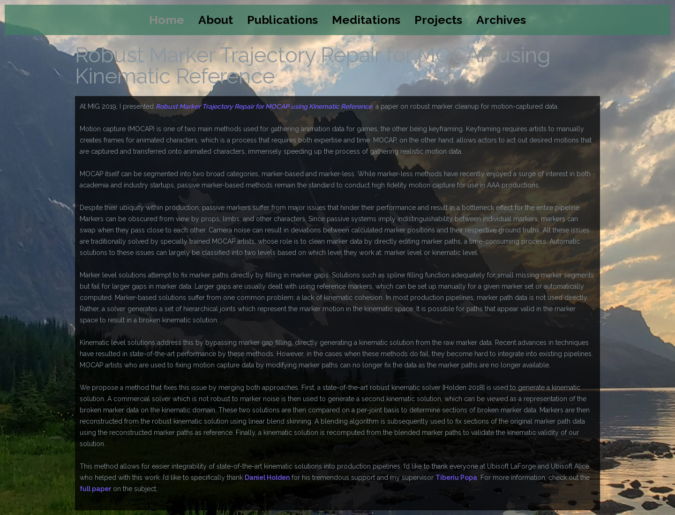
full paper (95, 489)
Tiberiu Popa (456, 477)
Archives (501, 20)
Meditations (366, 20)
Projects (438, 20)
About (215, 20)
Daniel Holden (267, 477)
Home (166, 20)
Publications (282, 20)
